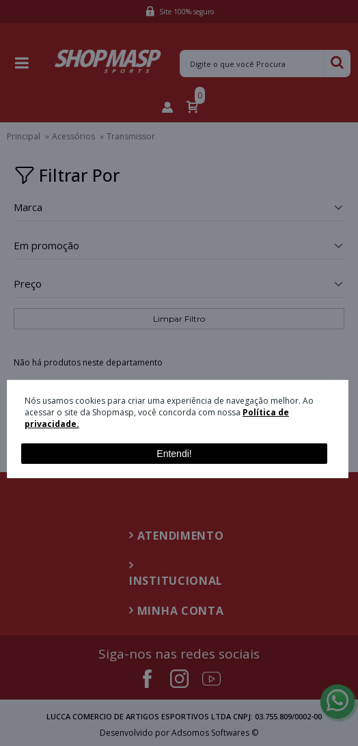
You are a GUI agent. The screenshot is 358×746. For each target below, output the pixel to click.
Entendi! (173, 453)
